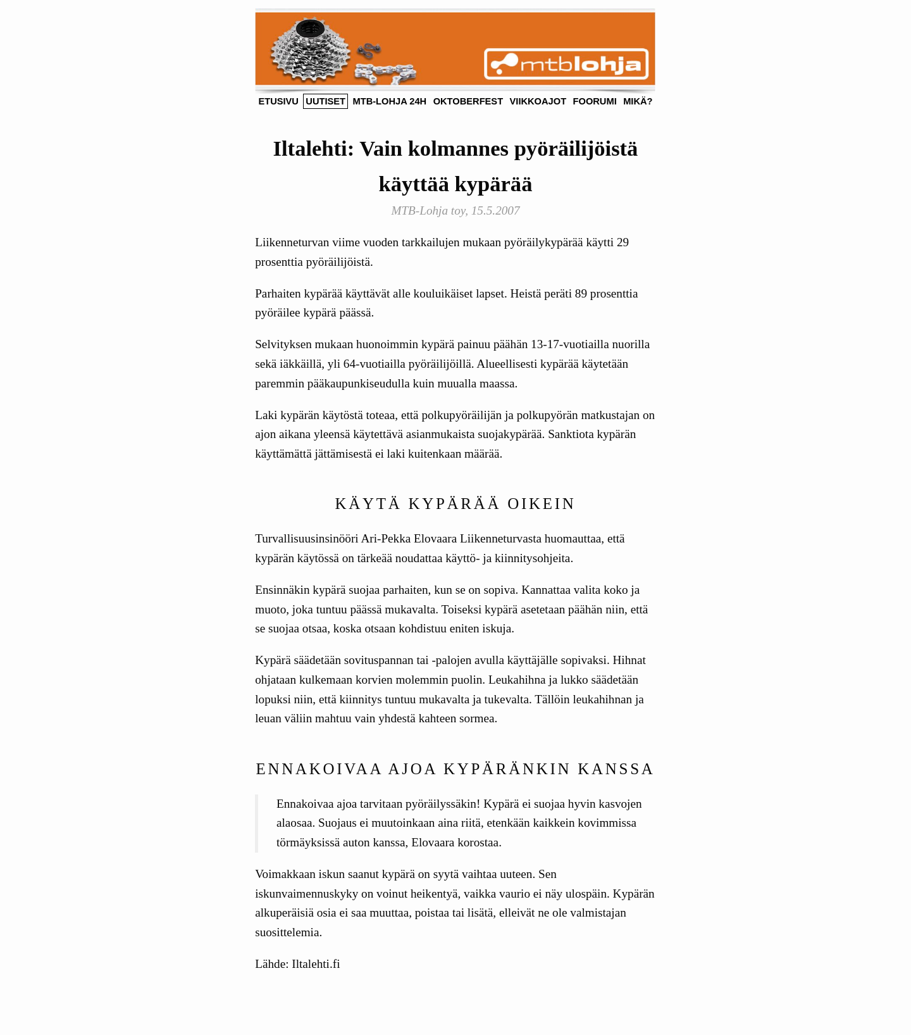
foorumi (595, 101)
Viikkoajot (538, 101)
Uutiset (325, 101)
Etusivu (278, 101)
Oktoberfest (468, 101)
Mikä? (637, 101)
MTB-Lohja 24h (389, 101)
